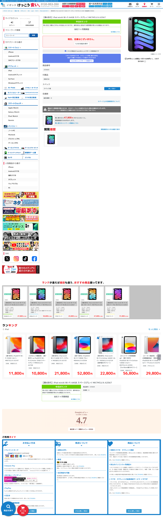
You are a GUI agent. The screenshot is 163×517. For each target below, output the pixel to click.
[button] (159, 357)
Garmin (11, 120)
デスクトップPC (14, 139)
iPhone (11, 52)
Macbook (11, 135)
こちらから (32, 498)
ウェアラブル (13, 184)
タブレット (12, 179)
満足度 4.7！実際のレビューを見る (81, 429)
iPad (10, 70)
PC (9, 188)
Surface (11, 79)
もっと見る (153, 329)
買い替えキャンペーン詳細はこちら (66, 123)
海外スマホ (12, 175)
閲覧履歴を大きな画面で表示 (110, 129)
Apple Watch (13, 108)
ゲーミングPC (13, 143)
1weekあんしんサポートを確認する (82, 61)
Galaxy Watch (13, 112)
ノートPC (11, 130)
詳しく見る (112, 88)
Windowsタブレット (15, 83)
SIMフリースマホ (14, 60)
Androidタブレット (15, 75)
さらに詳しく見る (29, 511)
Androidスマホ (13, 56)
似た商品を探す (81, 44)
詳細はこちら (115, 32)
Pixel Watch (13, 116)
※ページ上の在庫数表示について (109, 101)
